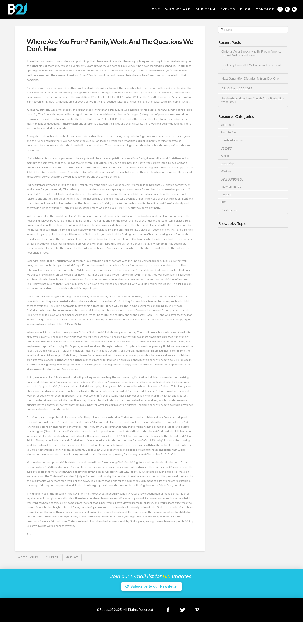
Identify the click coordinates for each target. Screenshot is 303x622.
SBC (223, 202)
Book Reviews (229, 132)
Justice (225, 155)
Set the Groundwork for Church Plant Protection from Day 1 (252, 100)
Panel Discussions (232, 178)
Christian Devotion (232, 140)
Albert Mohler (28, 557)
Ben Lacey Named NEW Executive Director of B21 (251, 66)
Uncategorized (229, 210)
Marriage (72, 557)
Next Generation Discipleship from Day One (250, 78)
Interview (226, 147)
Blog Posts (227, 124)
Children (52, 557)
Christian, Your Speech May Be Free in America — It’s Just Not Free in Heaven (252, 53)
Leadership (227, 163)
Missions (226, 171)
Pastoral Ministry (231, 186)
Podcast (226, 194)
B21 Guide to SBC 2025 (236, 88)
